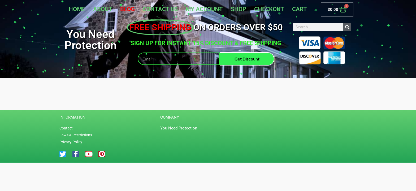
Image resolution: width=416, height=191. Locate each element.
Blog (127, 9)
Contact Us (160, 9)
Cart (299, 9)
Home (77, 9)
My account (204, 9)
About (102, 9)
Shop (238, 9)
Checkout (269, 9)
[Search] (347, 27)
